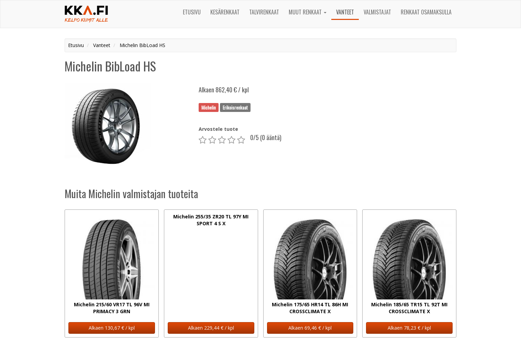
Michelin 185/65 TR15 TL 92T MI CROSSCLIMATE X (409, 308)
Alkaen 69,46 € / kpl (310, 327)
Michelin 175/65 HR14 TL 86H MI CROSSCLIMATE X (310, 308)
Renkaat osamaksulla (426, 12)
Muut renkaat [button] (307, 12)
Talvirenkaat (264, 12)
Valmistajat (377, 12)
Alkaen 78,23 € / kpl (409, 327)
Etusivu (192, 12)
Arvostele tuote (218, 129)
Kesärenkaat (225, 12)
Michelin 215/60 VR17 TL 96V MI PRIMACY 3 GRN (111, 308)
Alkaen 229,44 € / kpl (211, 327)
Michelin (208, 107)
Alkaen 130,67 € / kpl (112, 327)
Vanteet (345, 12)
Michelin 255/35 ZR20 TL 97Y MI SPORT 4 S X (210, 220)
